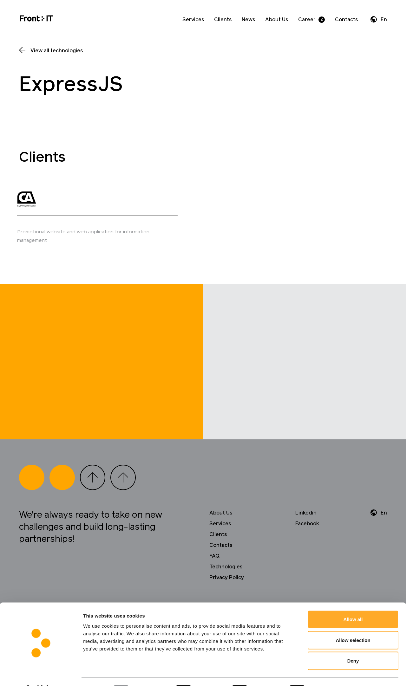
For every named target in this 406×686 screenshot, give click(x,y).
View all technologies (56, 50)
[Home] (36, 19)
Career (307, 19)
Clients (223, 19)
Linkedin (306, 529)
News (248, 19)
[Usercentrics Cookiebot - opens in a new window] (41, 673)
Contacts (346, 19)
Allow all (353, 602)
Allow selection (353, 623)
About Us (276, 19)
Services (193, 19)
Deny (353, 644)
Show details (333, 673)
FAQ (214, 572)
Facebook (307, 540)
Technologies (225, 583)
